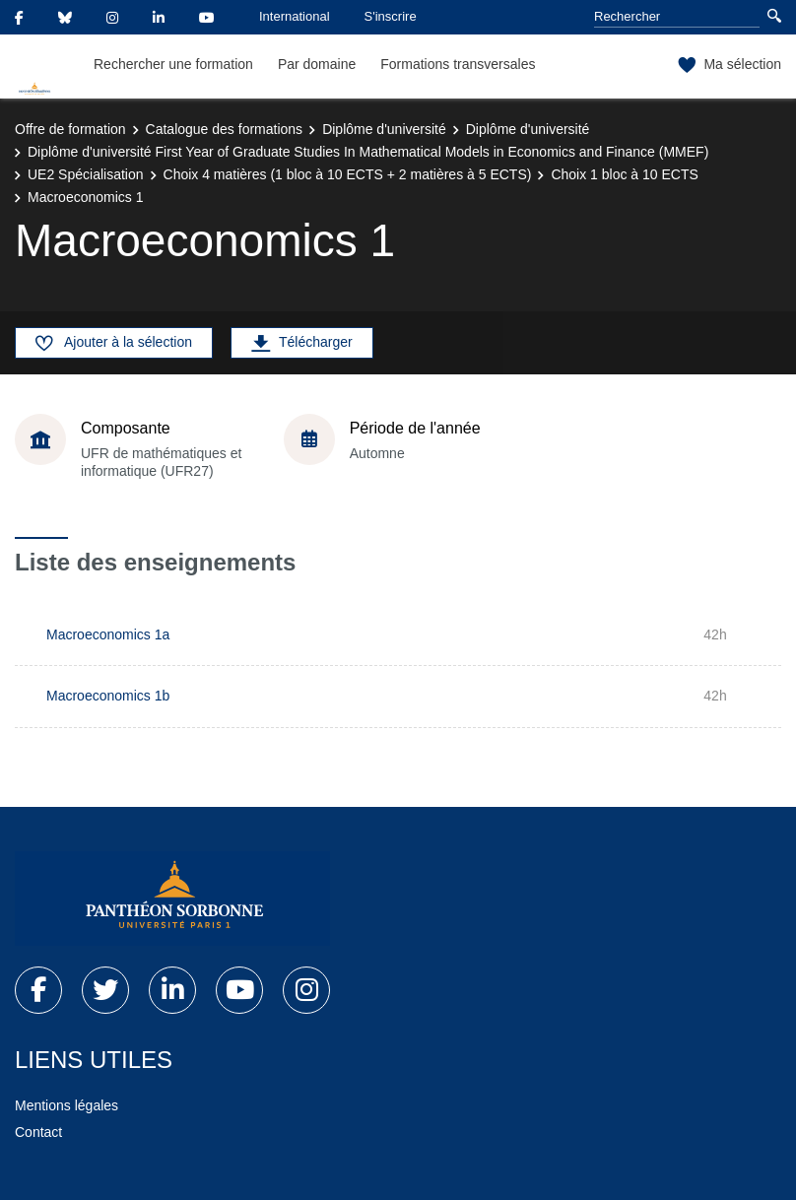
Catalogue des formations (224, 129)
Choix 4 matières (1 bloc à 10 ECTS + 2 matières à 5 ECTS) (348, 174)
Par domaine (317, 64)
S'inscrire (391, 16)
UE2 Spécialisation (86, 174)
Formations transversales (457, 64)
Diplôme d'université (384, 129)
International (294, 16)
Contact (38, 1132)
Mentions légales (66, 1105)
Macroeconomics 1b (107, 695)
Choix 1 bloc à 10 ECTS (624, 174)
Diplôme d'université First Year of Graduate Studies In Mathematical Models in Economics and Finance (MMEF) (368, 152)
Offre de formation (70, 129)
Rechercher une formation (173, 64)
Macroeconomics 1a (107, 634)
